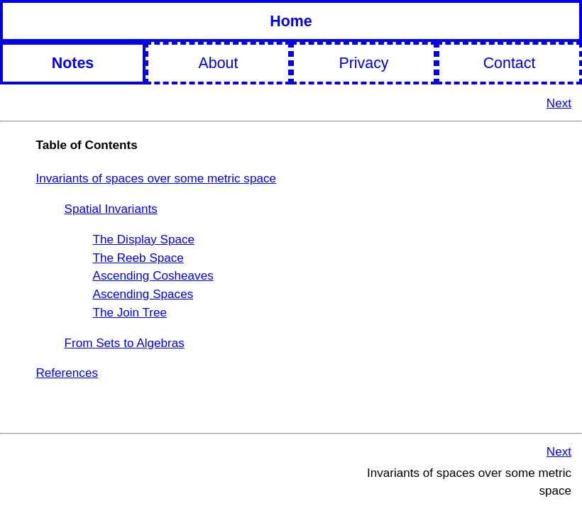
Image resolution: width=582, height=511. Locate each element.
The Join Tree (129, 312)
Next (559, 103)
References (66, 373)
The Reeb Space (137, 258)
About (218, 63)
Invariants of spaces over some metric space (155, 178)
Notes (73, 63)
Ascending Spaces (142, 294)
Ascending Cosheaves (152, 275)
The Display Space (143, 239)
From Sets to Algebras (124, 343)
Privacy (363, 63)
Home (291, 21)
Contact (509, 63)
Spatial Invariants (110, 209)
